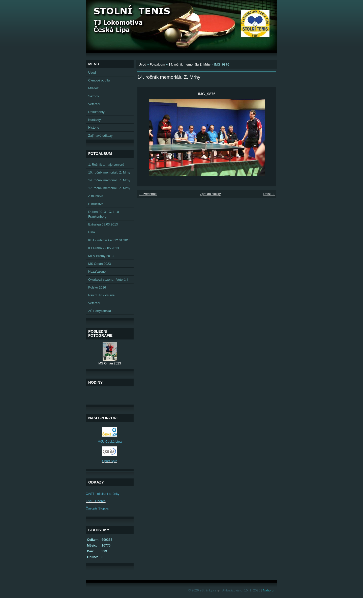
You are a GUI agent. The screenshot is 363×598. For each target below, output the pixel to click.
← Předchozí (148, 194)
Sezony (93, 96)
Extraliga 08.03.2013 (103, 224)
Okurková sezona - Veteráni (108, 279)
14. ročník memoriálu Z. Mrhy (189, 64)
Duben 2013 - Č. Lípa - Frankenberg (104, 214)
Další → (269, 194)
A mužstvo (95, 196)
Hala (91, 232)
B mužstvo (95, 204)
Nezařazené (97, 271)
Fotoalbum (157, 64)
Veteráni (94, 104)
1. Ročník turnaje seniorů (106, 164)
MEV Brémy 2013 (100, 256)
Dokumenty (96, 112)
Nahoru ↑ (269, 590)
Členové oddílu (99, 80)
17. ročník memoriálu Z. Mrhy (109, 188)
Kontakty (94, 120)
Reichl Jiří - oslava (101, 295)
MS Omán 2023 (99, 264)
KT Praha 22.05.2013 (103, 248)
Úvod (142, 64)
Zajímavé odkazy (100, 135)
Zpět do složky (210, 194)
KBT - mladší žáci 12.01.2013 (109, 240)
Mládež (93, 88)
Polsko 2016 (97, 287)
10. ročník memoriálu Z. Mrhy (109, 172)
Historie (93, 127)
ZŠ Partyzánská (99, 311)
